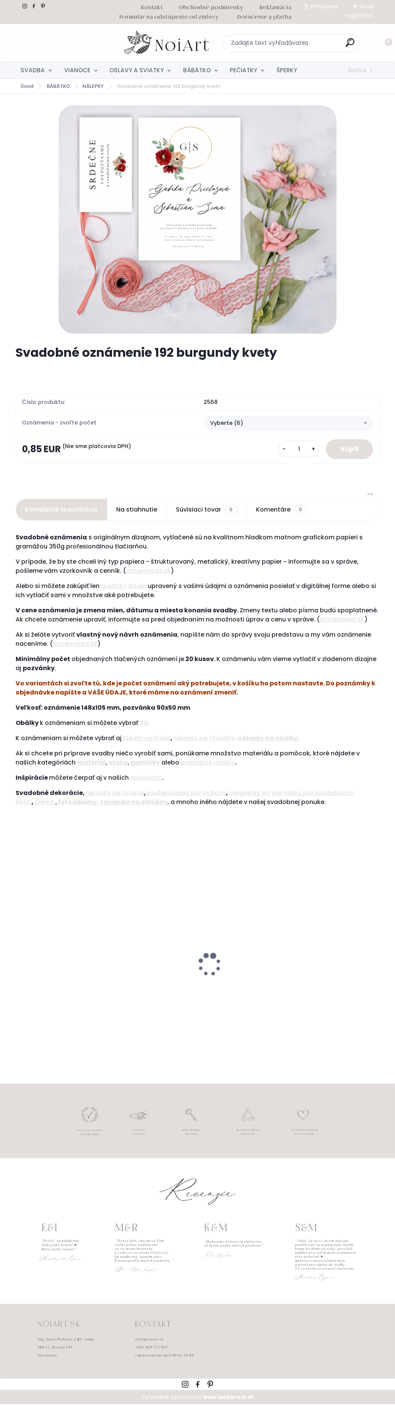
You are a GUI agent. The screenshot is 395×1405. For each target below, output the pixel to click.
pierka (45, 802)
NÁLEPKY (93, 86)
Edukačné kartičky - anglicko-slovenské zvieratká (188, 986)
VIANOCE (77, 70)
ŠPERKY (286, 70)
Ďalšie (357, 70)
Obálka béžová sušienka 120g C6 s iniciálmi (317, 986)
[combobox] (288, 423)
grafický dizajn (123, 586)
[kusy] (298, 449)
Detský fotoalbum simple (57, 983)
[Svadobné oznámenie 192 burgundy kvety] (197, 219)
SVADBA (33, 70)
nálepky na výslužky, (206, 738)
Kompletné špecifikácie (61, 509)
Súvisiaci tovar (206, 510)
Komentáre (281, 510)
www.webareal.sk (228, 1397)
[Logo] (62, 43)
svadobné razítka (208, 762)
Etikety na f (139, 738)
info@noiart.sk (148, 571)
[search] (297, 45)
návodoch (145, 778)
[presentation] (20, 953)
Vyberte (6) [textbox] (226, 423)
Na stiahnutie (136, 509)
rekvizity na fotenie (115, 793)
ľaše (163, 738)
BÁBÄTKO (197, 70)
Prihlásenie (325, 6)
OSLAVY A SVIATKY (136, 70)
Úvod (27, 86)
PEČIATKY (243, 70)
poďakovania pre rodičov (186, 793)
